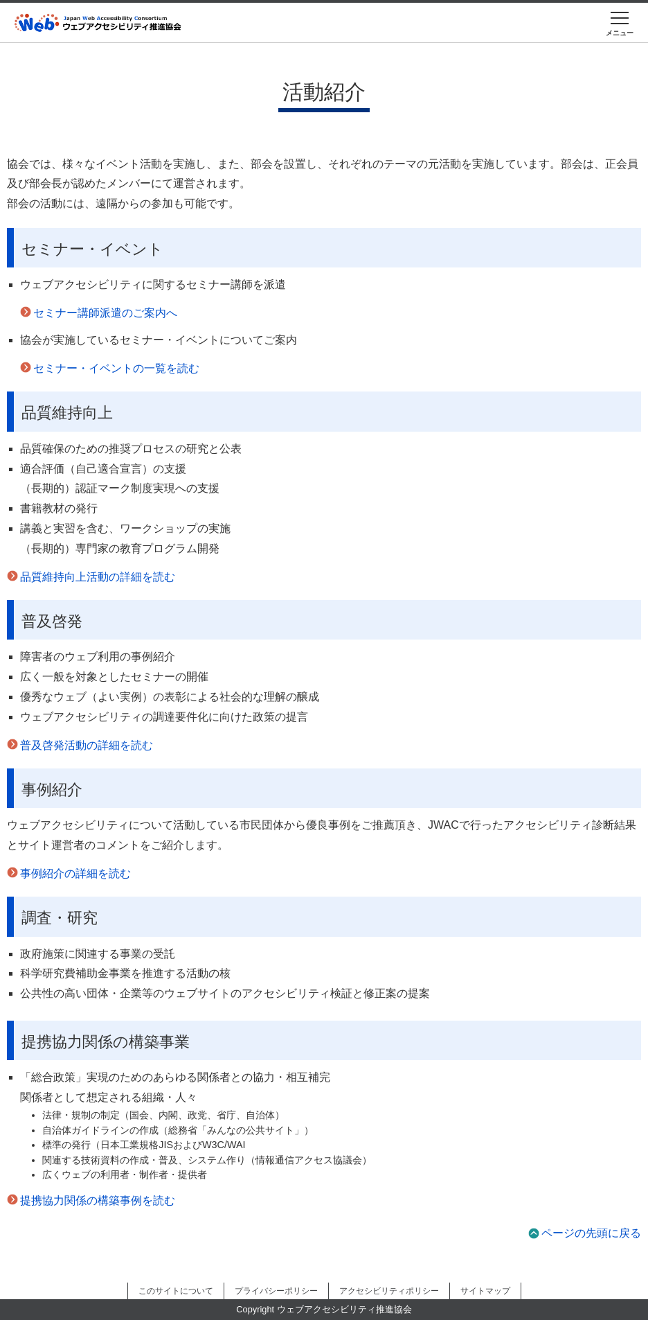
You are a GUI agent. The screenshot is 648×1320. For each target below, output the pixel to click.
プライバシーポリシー (276, 1291)
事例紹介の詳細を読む (75, 873)
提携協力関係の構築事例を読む (97, 1200)
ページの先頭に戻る (591, 1233)
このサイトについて (175, 1291)
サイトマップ (485, 1291)
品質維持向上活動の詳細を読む (97, 577)
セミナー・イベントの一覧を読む (116, 368)
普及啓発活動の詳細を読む (86, 745)
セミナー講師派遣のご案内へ (105, 313)
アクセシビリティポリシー (389, 1291)
